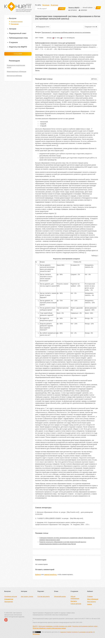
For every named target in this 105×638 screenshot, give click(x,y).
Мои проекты (91, 601)
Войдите (38, 574)
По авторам (54, 5)
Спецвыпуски (8, 599)
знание (92, 68)
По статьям (45, 5)
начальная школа (83, 68)
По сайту (38, 5)
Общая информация (75, 597)
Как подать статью (27, 596)
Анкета (89, 604)
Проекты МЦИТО (73, 7)
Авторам (12, 29)
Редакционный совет (17, 33)
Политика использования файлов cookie (84, 626)
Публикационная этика (18, 38)
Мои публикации (92, 599)
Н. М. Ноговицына (67, 38)
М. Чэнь (56, 38)
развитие (61, 68)
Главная (90, 596)
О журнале (13, 42)
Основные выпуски (16, 21)
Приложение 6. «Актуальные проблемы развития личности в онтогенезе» (66, 32)
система (67, 68)
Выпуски (12, 18)
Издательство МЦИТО (18, 47)
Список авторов (76, 604)
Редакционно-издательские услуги (16, 66)
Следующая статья (91, 26)
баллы (37, 70)
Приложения (15, 24)
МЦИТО (35, 626)
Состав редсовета (43, 596)
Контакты (74, 601)
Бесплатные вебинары (14, 75)
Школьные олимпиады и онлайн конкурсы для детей (55, 626)
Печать (94, 79)
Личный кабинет (88, 7)
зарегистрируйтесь (50, 574)
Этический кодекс (60, 596)
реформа (74, 68)
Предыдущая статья (42, 26)
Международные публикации (16, 71)
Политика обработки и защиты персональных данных (49, 628)
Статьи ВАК (18, 54)
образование (52, 68)
